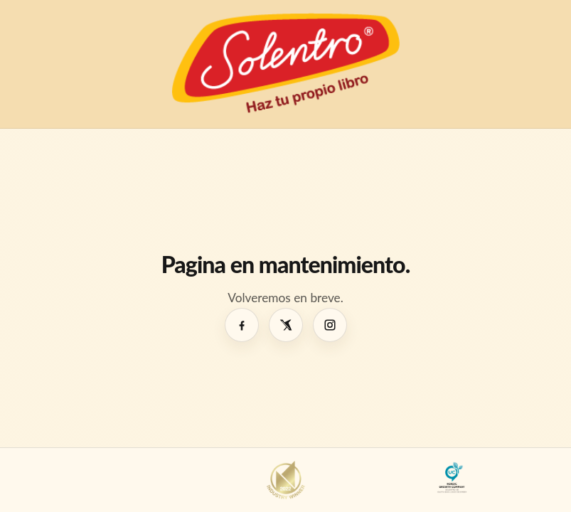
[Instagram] (330, 325)
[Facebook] (242, 325)
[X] (286, 325)
